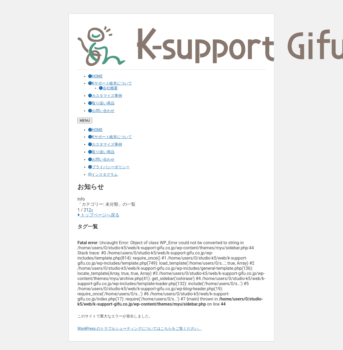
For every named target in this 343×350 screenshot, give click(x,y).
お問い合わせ (101, 110)
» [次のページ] (92, 209)
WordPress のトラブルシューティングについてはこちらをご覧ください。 (139, 328)
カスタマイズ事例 (105, 95)
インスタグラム (103, 174)
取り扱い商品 (101, 103)
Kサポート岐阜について (110, 83)
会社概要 (108, 88)
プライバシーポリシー (109, 167)
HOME (95, 76)
